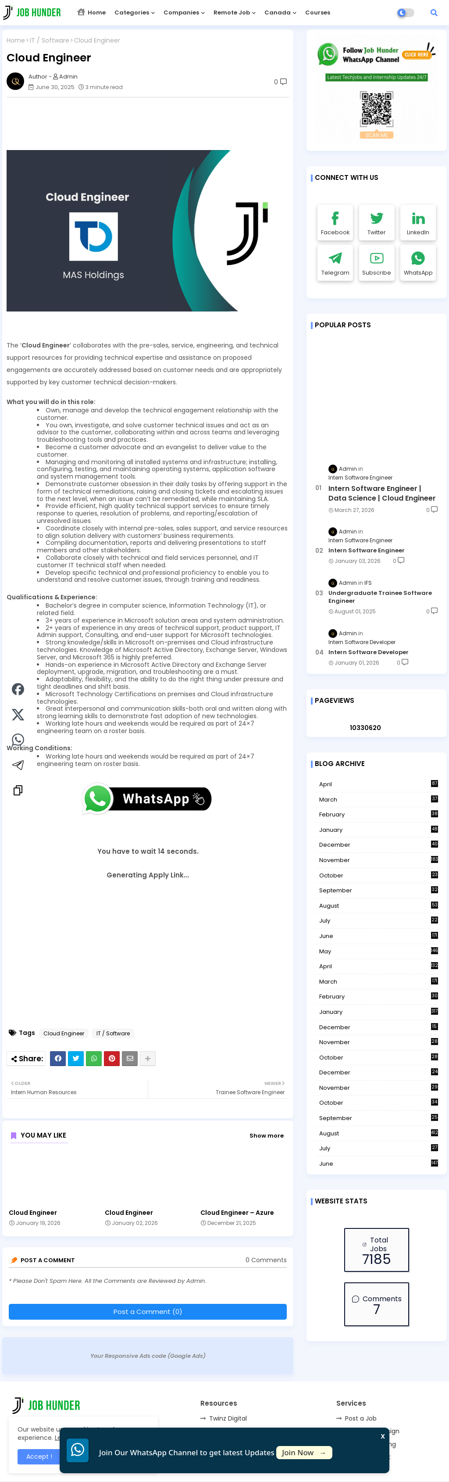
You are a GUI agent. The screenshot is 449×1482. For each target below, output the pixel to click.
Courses (317, 12)
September (378, 890)
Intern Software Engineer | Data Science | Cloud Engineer (382, 493)
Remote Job (232, 12)
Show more (266, 1135)
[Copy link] (18, 791)
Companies (181, 12)
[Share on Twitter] (18, 716)
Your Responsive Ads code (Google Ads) (148, 1356)
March (378, 799)
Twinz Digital (228, 1418)
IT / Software (49, 40)
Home (91, 12)
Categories (131, 12)
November (378, 860)
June (378, 936)
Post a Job (361, 1418)
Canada (277, 12)
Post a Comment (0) (148, 1311)
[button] (434, 12)
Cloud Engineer (63, 1033)
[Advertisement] (152, 123)
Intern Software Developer (368, 652)
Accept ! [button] (39, 1456)
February (378, 814)
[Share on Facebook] (18, 690)
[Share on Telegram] (18, 766)
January (378, 830)
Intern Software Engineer (366, 551)
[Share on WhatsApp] (18, 741)
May (378, 951)
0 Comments (266, 1260)
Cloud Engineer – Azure (237, 1213)
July (378, 920)
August (378, 906)
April (378, 784)
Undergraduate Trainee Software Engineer (380, 597)
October (378, 875)
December (378, 845)
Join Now (304, 1452)
